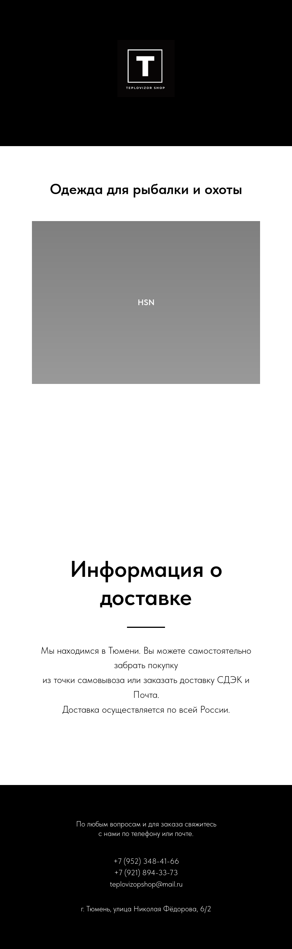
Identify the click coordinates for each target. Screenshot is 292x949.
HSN (146, 302)
